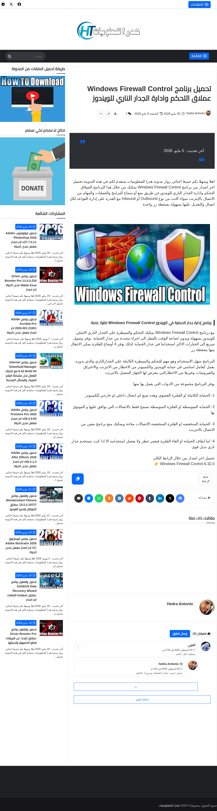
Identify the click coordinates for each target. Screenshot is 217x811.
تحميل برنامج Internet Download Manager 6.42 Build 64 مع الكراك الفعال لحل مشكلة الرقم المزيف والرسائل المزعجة (20, 371)
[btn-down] (101, 113)
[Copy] (78, 479)
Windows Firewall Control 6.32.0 (187, 464)
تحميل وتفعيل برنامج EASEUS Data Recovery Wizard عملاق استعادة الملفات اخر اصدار (21, 590)
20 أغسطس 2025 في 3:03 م (165, 668)
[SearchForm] (9, 56)
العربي (191, 645)
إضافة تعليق (142, 699)
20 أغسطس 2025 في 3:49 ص (177, 650)
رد (78, 646)
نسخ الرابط (206, 479)
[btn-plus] (108, 113)
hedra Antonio (180, 604)
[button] (199, 4)
